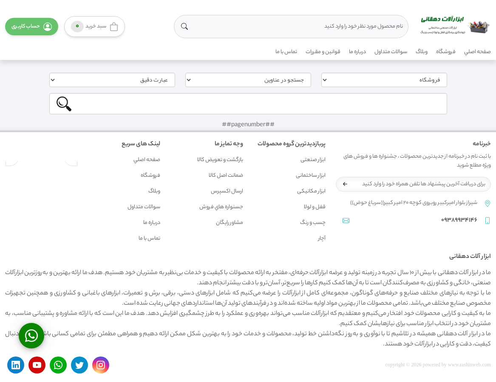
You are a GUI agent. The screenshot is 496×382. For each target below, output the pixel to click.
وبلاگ (422, 52)
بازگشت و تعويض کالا (220, 160)
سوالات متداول (390, 52)
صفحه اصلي (477, 52)
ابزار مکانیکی (311, 191)
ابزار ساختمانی (311, 175)
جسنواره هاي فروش (221, 207)
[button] (31, 26)
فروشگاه (446, 52)
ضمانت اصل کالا (226, 175)
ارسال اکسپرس (227, 191)
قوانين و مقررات (323, 52)
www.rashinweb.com (469, 365)
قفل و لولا (315, 207)
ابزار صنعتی (313, 160)
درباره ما (357, 52)
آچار (322, 238)
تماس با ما (286, 52)
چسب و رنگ (313, 222)
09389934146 (459, 220)
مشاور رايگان (229, 222)
